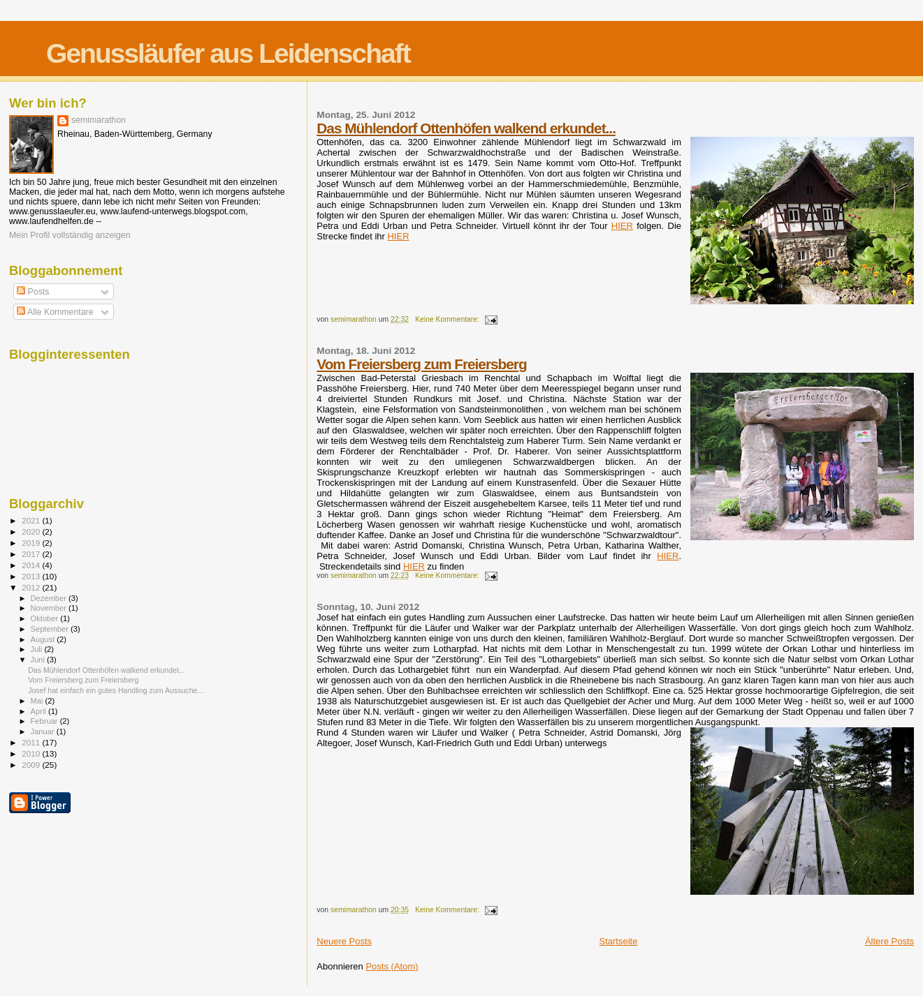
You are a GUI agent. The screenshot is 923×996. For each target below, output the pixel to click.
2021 (32, 520)
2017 (32, 553)
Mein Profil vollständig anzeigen (70, 235)
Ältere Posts (889, 941)
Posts (33, 292)
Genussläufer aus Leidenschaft (228, 53)
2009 (32, 764)
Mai (38, 701)
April (39, 711)
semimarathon (98, 120)
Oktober (46, 618)
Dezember (49, 598)
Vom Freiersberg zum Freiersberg (421, 364)
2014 (32, 565)
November (49, 608)
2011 (32, 742)
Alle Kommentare (55, 312)
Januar (44, 731)
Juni (39, 659)
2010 (32, 753)
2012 (32, 587)
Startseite (618, 941)
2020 (32, 531)
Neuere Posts (344, 941)
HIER (622, 226)
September (51, 629)
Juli (38, 649)
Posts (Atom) (391, 966)
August (44, 639)
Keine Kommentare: (448, 319)
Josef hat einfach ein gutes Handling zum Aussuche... (115, 690)
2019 (32, 542)
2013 (32, 576)
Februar (45, 721)
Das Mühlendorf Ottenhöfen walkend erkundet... (466, 128)
